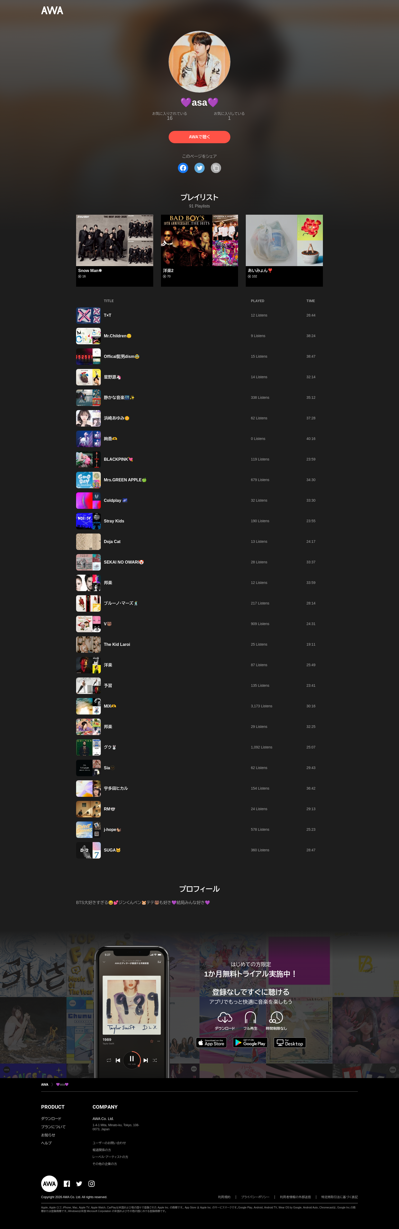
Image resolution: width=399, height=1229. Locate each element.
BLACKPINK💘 (118, 459)
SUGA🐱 (112, 850)
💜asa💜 (62, 1084)
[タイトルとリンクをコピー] (216, 168)
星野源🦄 (112, 377)
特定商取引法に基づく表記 (339, 1197)
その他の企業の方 (105, 1164)
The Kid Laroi (117, 644)
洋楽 (108, 665)
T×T (107, 315)
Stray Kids (114, 521)
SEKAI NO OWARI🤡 (124, 562)
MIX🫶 (110, 706)
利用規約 (224, 1197)
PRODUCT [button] (53, 1107)
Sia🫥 (109, 768)
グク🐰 (110, 747)
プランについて (53, 1127)
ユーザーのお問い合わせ (109, 1143)
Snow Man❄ (90, 270)
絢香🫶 (110, 439)
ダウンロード (51, 1119)
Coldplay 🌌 (116, 500)
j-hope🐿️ (112, 829)
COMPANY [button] (105, 1107)
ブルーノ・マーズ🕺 (121, 603)
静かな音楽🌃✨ (119, 397)
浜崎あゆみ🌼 (117, 418)
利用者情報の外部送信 (295, 1197)
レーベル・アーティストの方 (110, 1157)
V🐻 (108, 624)
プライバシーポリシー (255, 1197)
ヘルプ (46, 1143)
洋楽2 (168, 270)
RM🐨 (109, 809)
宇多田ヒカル (116, 788)
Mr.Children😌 (118, 336)
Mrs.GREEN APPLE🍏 (125, 480)
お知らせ (48, 1135)
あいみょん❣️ (260, 270)
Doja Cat (112, 541)
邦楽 (108, 583)
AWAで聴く (199, 137)
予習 (108, 685)
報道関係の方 (102, 1150)
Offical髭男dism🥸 (122, 356)
